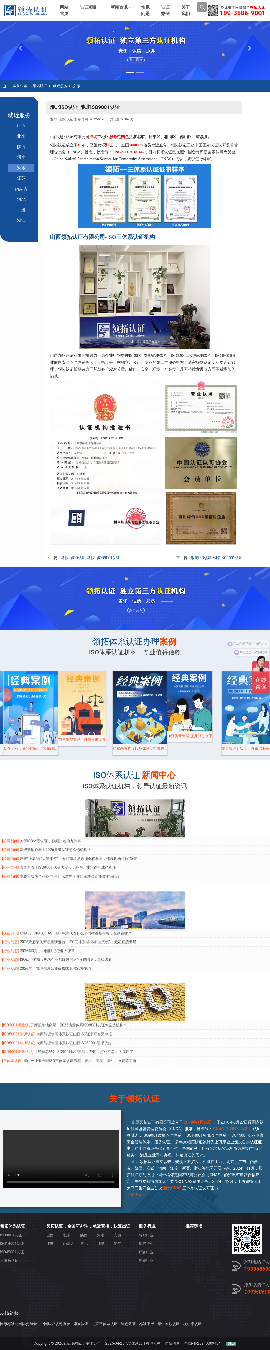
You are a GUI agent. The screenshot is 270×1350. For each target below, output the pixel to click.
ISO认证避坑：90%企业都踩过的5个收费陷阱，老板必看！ (68, 930)
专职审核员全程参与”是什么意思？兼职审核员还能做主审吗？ (70, 847)
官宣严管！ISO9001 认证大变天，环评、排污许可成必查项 (68, 838)
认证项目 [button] (88, 7)
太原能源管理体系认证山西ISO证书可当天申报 (74, 1004)
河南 (21, 157)
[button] (20, 48)
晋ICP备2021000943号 (203, 1343)
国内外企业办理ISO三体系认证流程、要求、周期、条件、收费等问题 (79, 1031)
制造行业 (146, 1260)
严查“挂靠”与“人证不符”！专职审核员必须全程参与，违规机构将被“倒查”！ (81, 829)
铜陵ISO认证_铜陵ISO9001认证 (216, 558)
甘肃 (21, 209)
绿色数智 (128, 1324)
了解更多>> (137, 1194)
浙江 (21, 220)
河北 (21, 199)
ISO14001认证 (12, 1243)
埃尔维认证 (192, 1324)
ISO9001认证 (11, 1235)
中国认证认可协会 (55, 1324)
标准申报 (146, 1324)
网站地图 (172, 1343)
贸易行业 (146, 1235)
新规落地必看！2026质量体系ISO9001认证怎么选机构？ (80, 996)
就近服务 (60, 86)
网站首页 (64, 10)
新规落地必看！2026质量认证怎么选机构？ (55, 820)
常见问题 (145, 10)
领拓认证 (40, 86)
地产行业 (146, 1243)
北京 (21, 136)
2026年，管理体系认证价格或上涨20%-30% (55, 939)
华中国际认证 (168, 1324)
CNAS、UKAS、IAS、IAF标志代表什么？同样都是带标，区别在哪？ (75, 903)
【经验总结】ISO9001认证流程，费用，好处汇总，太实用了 (83, 1022)
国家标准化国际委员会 (18, 1324)
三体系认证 (9, 1260)
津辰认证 (80, 1324)
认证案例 (165, 10)
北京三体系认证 (105, 1324)
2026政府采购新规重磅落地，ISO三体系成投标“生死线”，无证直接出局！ (80, 912)
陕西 (21, 146)
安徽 (76, 86)
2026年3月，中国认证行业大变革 (47, 921)
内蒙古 (21, 188)
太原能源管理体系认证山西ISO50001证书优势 (74, 1013)
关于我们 (185, 10)
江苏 (21, 178)
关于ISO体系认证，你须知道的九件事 (50, 811)
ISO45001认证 (12, 1252)
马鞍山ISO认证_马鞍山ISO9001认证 (90, 558)
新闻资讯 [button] (119, 7)
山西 (21, 125)
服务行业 (146, 1252)
